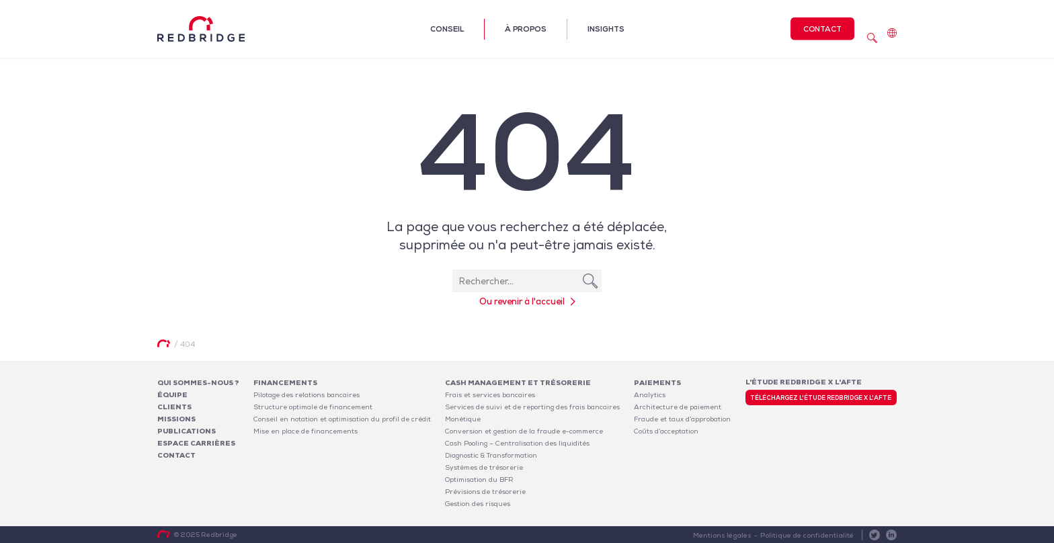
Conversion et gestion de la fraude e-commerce (524, 431)
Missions (176, 419)
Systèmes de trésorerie (484, 467)
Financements (285, 382)
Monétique (463, 419)
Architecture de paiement (677, 407)
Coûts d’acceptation (666, 431)
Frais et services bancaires (490, 394)
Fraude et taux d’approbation (682, 419)
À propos (525, 29)
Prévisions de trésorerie (485, 491)
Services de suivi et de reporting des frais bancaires (532, 407)
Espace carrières (196, 443)
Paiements (657, 382)
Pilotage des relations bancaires (306, 394)
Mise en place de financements (305, 431)
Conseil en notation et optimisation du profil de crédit (342, 419)
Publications (186, 431)
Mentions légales (722, 535)
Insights (605, 29)
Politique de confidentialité (807, 535)
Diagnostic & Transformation (491, 455)
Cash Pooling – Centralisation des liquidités (517, 443)
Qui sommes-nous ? (198, 382)
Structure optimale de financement (312, 407)
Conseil (447, 29)
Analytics (649, 394)
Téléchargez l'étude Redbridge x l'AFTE (820, 398)
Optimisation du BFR (479, 479)
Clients (174, 407)
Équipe (172, 394)
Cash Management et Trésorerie (518, 382)
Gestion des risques (477, 503)
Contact (822, 29)
